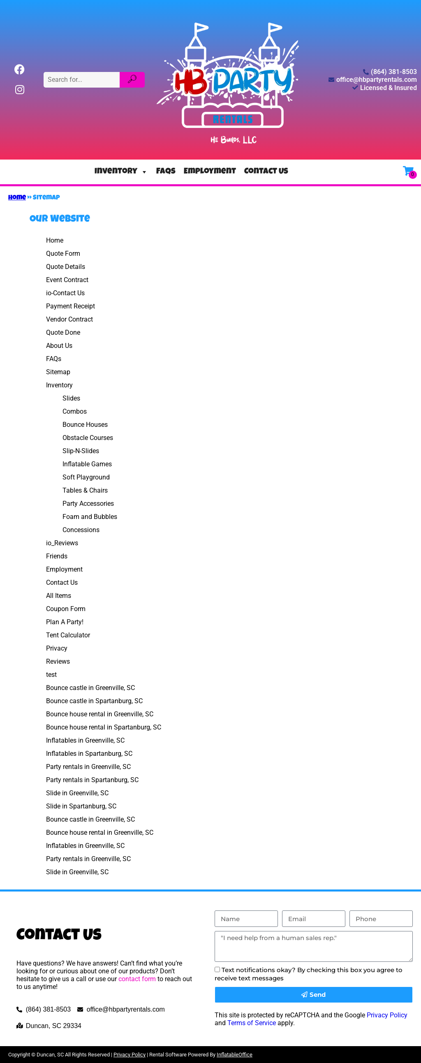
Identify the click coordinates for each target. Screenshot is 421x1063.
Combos (74, 411)
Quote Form (63, 253)
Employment (210, 172)
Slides (71, 398)
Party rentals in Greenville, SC (88, 767)
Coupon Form (66, 609)
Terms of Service (251, 1023)
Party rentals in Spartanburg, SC (92, 780)
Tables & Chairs (85, 490)
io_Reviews (62, 543)
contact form (137, 979)
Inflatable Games (87, 464)
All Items (58, 596)
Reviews (58, 661)
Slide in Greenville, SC (77, 793)
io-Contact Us (65, 293)
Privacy (56, 648)
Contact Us (266, 172)
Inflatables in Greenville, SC (85, 740)
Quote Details (65, 267)
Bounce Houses (85, 424)
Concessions (80, 530)
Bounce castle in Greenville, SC (90, 688)
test (51, 675)
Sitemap (58, 372)
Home (17, 198)
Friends (56, 556)
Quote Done (63, 332)
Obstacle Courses (87, 438)
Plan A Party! (64, 622)
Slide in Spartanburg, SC (81, 806)
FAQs (166, 172)
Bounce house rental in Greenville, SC (99, 714)
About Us (59, 346)
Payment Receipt (70, 306)
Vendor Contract (69, 319)
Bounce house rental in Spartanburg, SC (103, 727)
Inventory (121, 172)
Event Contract (67, 280)
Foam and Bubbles (89, 517)
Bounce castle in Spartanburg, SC (94, 701)
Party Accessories (88, 503)
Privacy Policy (387, 1015)
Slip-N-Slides (80, 451)
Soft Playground (86, 477)
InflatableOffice (234, 1054)
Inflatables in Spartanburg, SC (89, 753)
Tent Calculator (68, 635)
